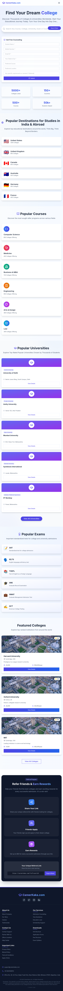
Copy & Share (50, 873)
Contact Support (7, 931)
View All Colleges (31, 761)
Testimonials (5, 922)
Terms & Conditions (8, 955)
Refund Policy (6, 952)
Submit (31, 78)
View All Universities (31, 519)
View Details (31, 382)
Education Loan (37, 920)
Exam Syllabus (37, 940)
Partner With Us (6, 934)
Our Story (5, 917)
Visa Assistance (37, 917)
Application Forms (38, 934)
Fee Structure (37, 937)
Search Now (54, 28)
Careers (4, 920)
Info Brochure (37, 931)
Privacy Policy (6, 949)
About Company (7, 914)
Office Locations (7, 937)
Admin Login (31, 987)
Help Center (5, 940)
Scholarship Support (39, 922)
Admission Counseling (39, 914)
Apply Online (6, 958)
